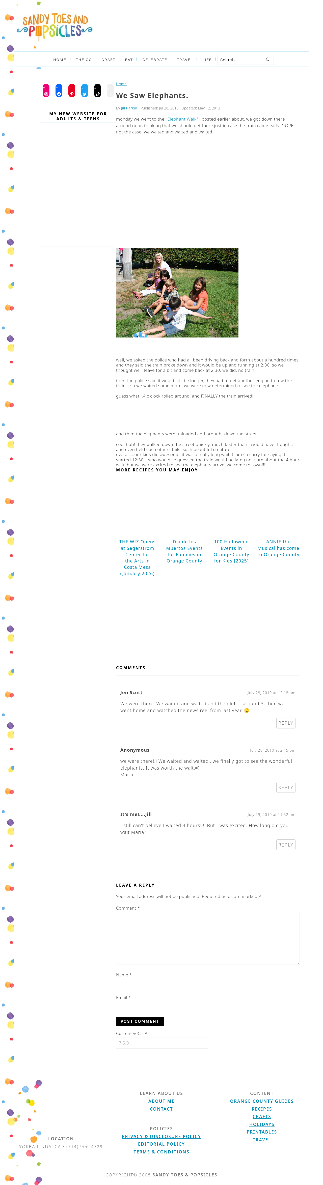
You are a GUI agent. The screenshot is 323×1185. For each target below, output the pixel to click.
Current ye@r (131, 1032)
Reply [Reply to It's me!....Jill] (285, 844)
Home (121, 83)
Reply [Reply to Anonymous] (285, 786)
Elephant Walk (181, 118)
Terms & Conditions (162, 1151)
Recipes (262, 1108)
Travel (262, 1139)
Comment (128, 907)
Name (124, 974)
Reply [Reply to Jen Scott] (285, 722)
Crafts (262, 1116)
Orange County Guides (262, 1100)
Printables (262, 1131)
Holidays (262, 1123)
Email (123, 997)
